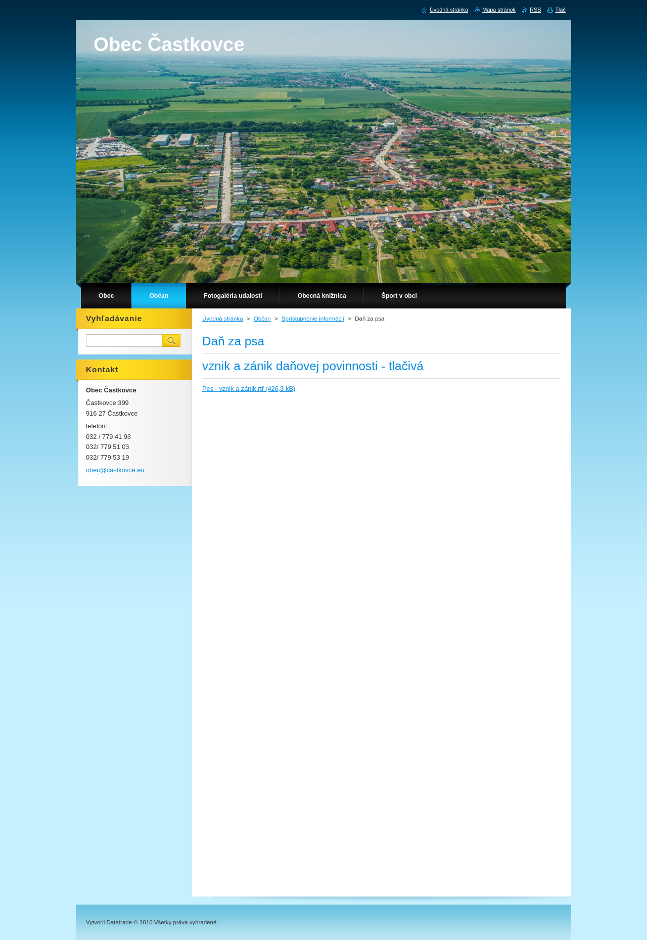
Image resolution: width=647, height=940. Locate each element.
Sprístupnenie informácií (313, 319)
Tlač (560, 10)
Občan (262, 319)
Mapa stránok (499, 10)
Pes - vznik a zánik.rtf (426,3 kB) (248, 388)
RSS (535, 10)
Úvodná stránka (222, 319)
